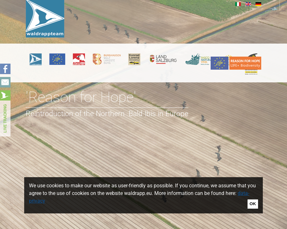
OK (252, 203)
